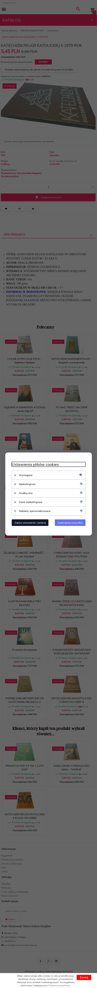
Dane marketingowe (30, 502)
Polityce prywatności (59, 985)
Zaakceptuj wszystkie (70, 522)
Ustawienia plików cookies (35, 464)
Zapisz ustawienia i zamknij (30, 522)
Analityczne (26, 493)
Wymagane (26, 475)
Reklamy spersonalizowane (35, 511)
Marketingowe (27, 484)
